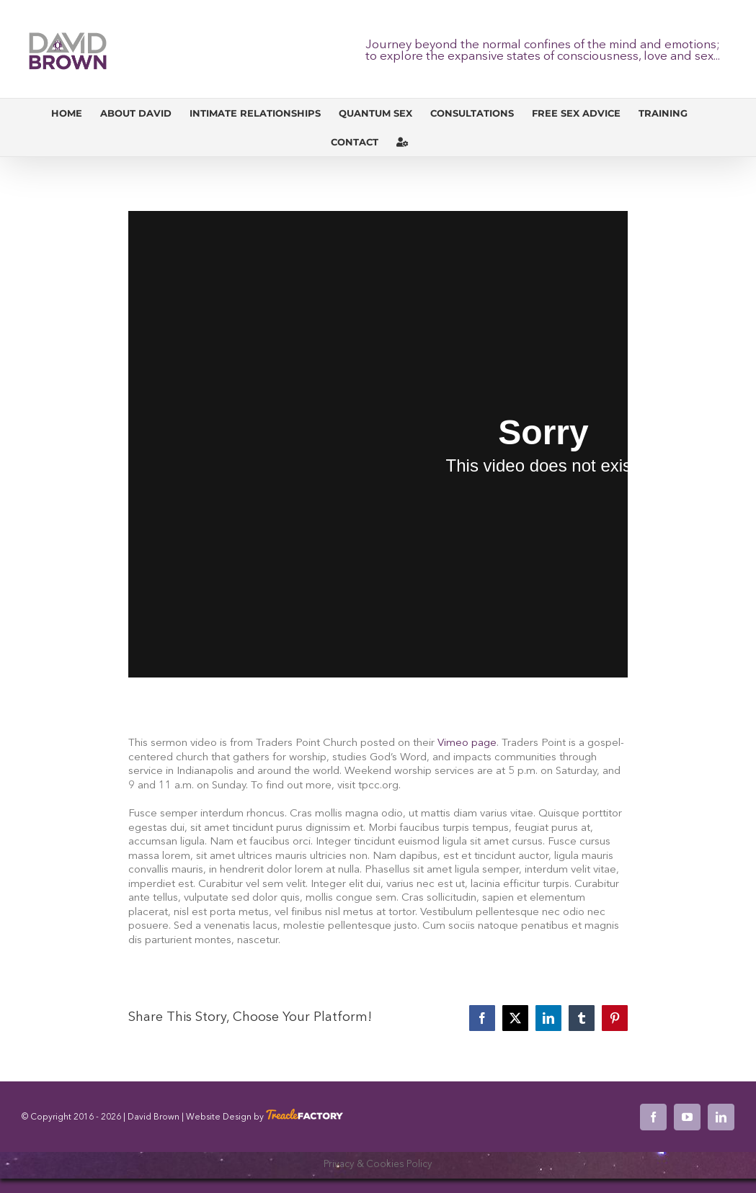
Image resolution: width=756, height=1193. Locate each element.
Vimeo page (467, 743)
